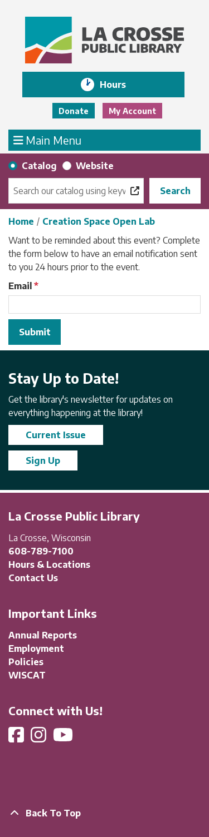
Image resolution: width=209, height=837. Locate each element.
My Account (132, 111)
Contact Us (33, 577)
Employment (36, 648)
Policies (25, 661)
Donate (74, 111)
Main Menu (47, 139)
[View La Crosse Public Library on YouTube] (64, 738)
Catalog (39, 165)
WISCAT (27, 675)
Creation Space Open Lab (98, 221)
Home (21, 221)
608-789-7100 (41, 551)
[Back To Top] (104, 813)
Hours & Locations (49, 564)
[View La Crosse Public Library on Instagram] (39, 738)
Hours (121, 84)
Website (95, 165)
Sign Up (43, 460)
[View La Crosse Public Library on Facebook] (17, 738)
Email (20, 285)
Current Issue (56, 434)
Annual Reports (42, 635)
